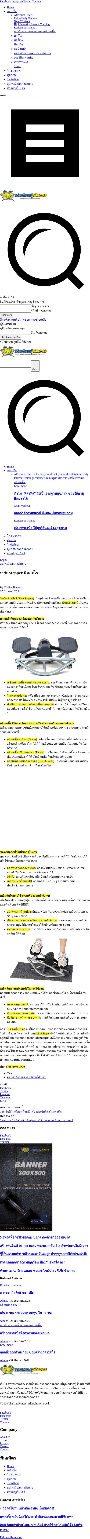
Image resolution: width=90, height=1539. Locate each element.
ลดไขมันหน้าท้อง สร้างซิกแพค (32, 53)
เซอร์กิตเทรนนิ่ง (23, 57)
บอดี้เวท (19, 40)
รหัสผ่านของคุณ (41, 310)
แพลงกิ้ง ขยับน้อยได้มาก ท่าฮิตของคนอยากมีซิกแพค (37, 1517)
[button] (45, 460)
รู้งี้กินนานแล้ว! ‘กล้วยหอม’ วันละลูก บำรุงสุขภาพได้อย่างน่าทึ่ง (43, 1254)
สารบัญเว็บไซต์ (16, 88)
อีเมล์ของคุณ (39, 332)
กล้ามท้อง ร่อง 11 (10, 1304)
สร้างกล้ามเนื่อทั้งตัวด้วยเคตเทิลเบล (24, 1333)
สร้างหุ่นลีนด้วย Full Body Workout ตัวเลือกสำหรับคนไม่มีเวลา (44, 1246)
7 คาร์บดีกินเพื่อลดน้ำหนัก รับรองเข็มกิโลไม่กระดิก (31, 1111)
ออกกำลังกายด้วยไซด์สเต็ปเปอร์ (26, 1077)
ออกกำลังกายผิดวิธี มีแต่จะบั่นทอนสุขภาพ (43, 513)
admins (4, 1300)
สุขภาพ (11, 75)
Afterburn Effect (23, 14)
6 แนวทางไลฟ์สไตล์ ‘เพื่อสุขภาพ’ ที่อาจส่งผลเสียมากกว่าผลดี (36, 1120)
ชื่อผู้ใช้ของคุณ (40, 306)
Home (10, 7)
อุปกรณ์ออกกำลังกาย (20, 83)
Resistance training (24, 27)
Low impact (20, 485)
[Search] (35, 366)
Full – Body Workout (26, 18)
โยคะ (17, 66)
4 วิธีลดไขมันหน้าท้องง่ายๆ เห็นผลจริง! (27, 1508)
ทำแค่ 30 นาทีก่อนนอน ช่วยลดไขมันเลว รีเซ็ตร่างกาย (37, 1271)
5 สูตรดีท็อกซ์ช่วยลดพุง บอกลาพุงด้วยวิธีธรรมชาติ (35, 1237)
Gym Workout (22, 21)
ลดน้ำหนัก (20, 48)
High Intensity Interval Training (32, 24)
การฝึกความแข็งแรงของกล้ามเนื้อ (35, 31)
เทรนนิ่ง (12, 11)
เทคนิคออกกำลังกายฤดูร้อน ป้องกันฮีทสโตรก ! (32, 1262)
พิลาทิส (18, 44)
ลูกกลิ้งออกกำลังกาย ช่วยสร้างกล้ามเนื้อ (27, 1352)
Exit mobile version (11, 1537)
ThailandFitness (13, 587)
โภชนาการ (14, 70)
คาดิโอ (18, 35)
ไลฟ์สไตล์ (13, 79)
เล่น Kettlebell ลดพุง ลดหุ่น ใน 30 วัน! (26, 1313)
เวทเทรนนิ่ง (21, 61)
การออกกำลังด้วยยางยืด (17, 1292)
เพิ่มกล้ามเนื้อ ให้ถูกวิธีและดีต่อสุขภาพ (40, 528)
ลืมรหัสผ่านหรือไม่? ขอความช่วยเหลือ (23, 319)
